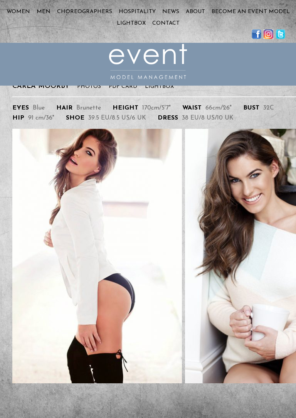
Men (43, 12)
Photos (89, 86)
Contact (166, 23)
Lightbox (131, 23)
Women (18, 12)
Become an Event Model (251, 12)
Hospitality (137, 12)
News (170, 12)
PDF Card (123, 86)
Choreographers (84, 12)
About (195, 12)
